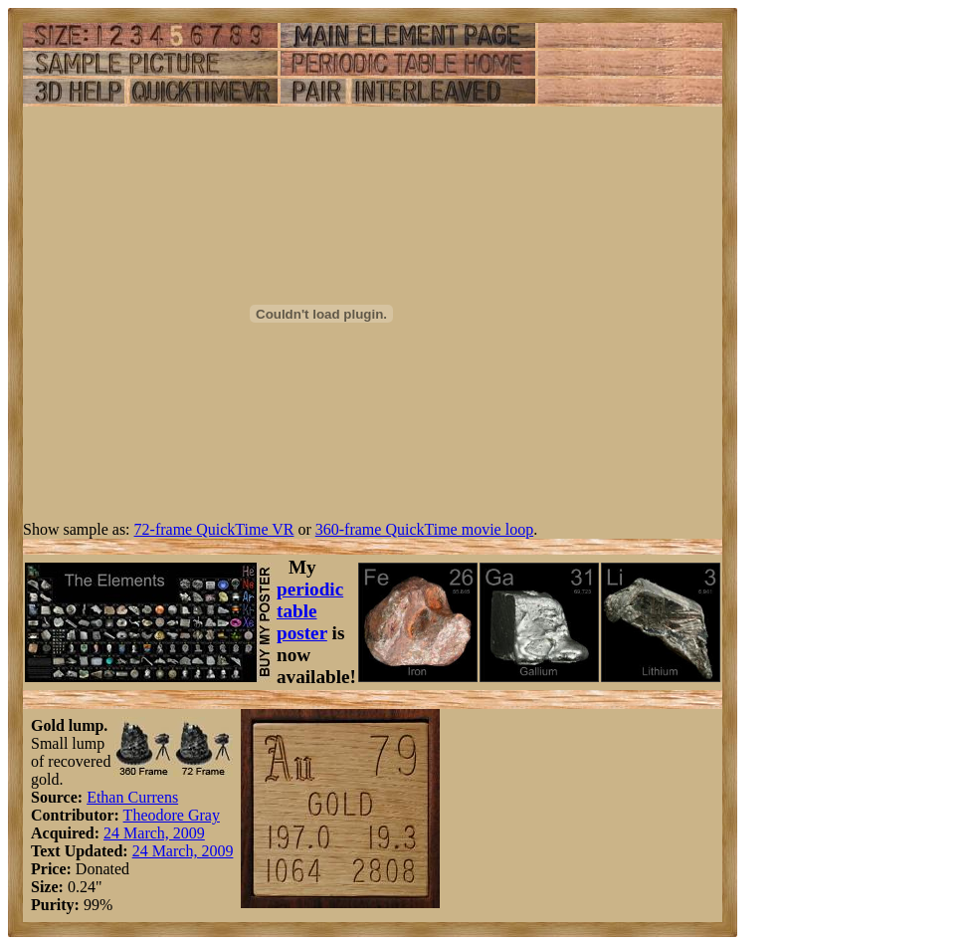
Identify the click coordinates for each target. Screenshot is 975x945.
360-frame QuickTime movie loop (424, 529)
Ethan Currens (132, 797)
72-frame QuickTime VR (214, 529)
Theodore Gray (171, 815)
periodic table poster (310, 611)
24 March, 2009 (154, 833)
